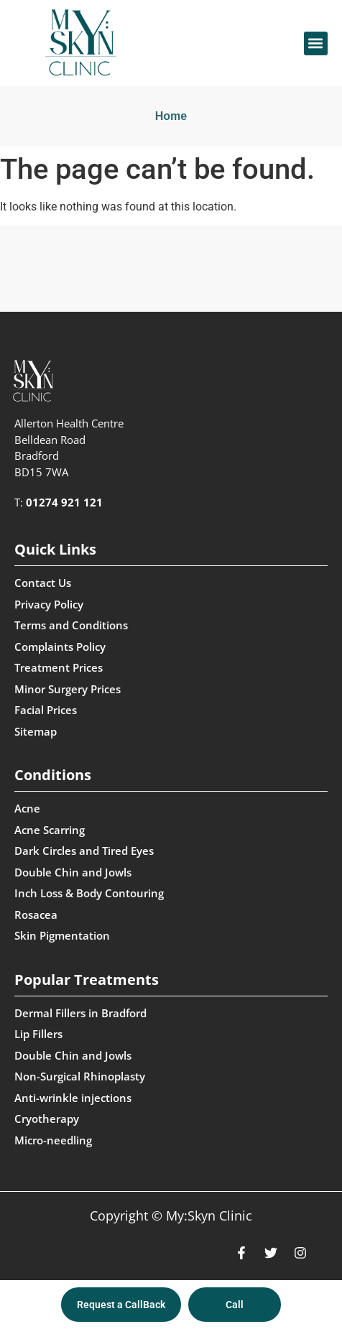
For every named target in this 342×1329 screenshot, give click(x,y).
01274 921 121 (64, 502)
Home (171, 116)
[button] (316, 43)
